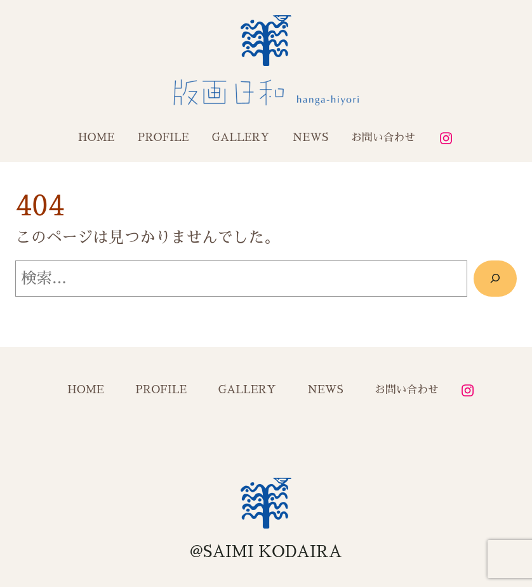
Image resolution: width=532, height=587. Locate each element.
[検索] (495, 278)
